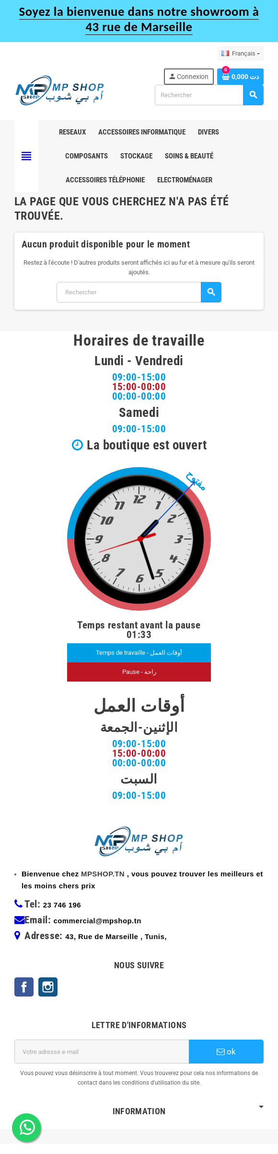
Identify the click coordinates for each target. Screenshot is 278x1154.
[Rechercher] (209, 95)
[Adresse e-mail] (101, 1062)
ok (226, 1062)
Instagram (48, 997)
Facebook (24, 997)
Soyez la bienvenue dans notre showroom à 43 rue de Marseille (139, 19)
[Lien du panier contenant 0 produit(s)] (240, 76)
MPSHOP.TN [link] (103, 884)
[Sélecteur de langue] (241, 53)
